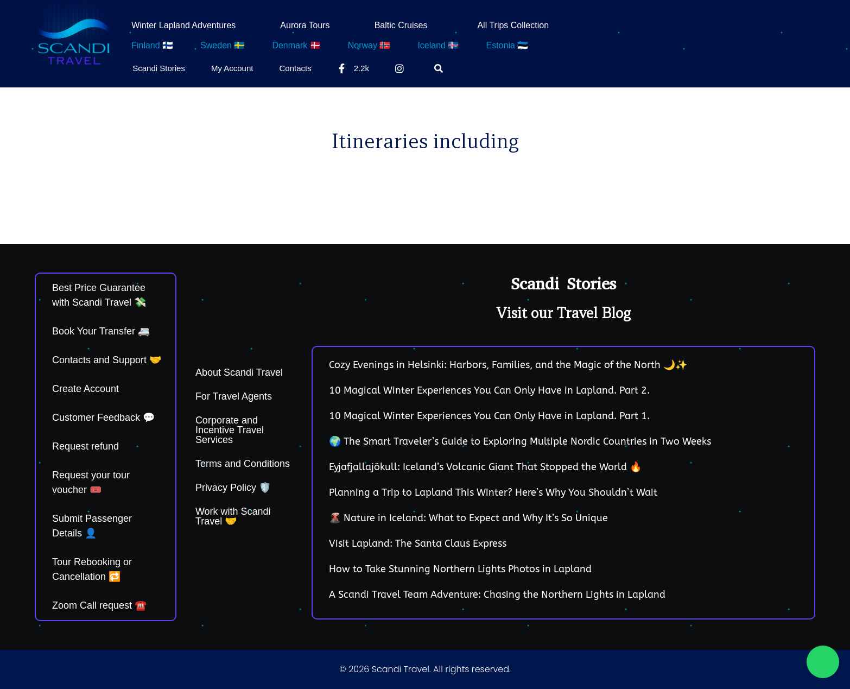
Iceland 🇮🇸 (438, 45)
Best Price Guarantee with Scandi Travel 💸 (99, 295)
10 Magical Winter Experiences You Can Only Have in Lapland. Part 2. (489, 390)
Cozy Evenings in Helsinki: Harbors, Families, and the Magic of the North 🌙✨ (508, 365)
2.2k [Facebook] (353, 68)
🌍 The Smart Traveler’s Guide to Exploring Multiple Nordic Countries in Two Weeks (520, 441)
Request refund (85, 446)
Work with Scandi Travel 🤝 (233, 516)
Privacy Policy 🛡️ (233, 487)
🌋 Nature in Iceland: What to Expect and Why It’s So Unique (468, 518)
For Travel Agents (233, 396)
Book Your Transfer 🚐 (101, 331)
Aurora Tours (304, 25)
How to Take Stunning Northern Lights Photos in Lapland (460, 569)
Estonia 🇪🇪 (507, 45)
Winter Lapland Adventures (183, 25)
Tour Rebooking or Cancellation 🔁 (92, 569)
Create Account (85, 388)
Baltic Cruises (401, 25)
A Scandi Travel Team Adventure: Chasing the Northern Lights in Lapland (497, 594)
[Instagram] (402, 68)
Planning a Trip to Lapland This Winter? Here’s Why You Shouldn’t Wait (493, 492)
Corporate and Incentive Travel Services (229, 430)
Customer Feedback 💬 (103, 417)
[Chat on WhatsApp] (823, 662)
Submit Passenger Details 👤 (92, 526)
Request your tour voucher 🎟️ (91, 482)
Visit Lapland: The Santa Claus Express (417, 543)
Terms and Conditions (242, 463)
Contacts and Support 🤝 (106, 360)
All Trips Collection (513, 25)
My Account (232, 68)
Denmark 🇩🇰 (296, 45)
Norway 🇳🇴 (369, 45)
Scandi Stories (158, 68)
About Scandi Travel (239, 372)
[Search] (441, 68)
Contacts (295, 68)
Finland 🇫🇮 (152, 45)
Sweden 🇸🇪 (222, 45)
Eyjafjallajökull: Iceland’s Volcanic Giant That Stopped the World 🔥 (485, 467)
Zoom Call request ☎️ (99, 605)
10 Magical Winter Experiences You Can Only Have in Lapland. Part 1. (489, 416)
